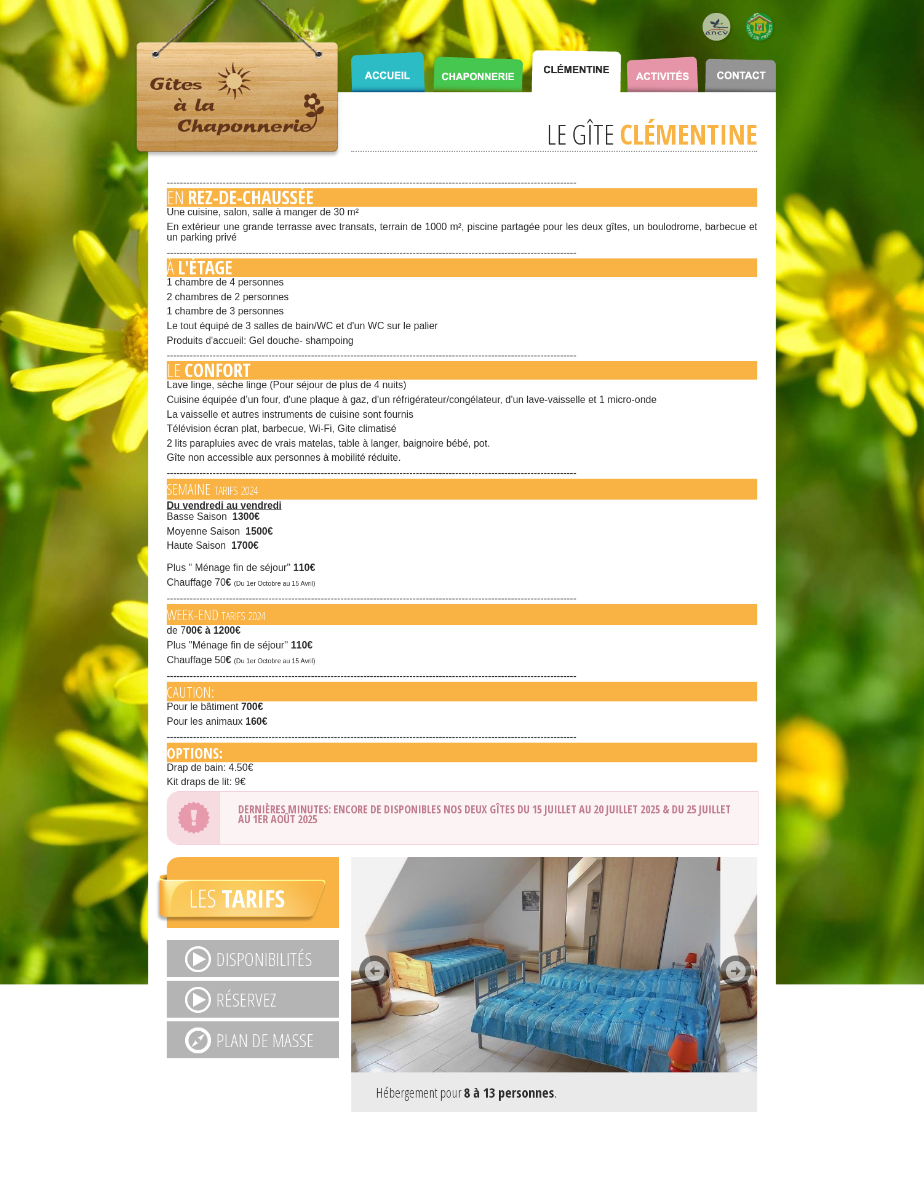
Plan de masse (265, 1040)
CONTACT (740, 67)
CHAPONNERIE (478, 67)
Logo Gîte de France (760, 27)
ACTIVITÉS (662, 67)
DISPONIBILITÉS (264, 959)
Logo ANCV (717, 27)
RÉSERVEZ (246, 999)
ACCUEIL (388, 67)
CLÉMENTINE (576, 67)
